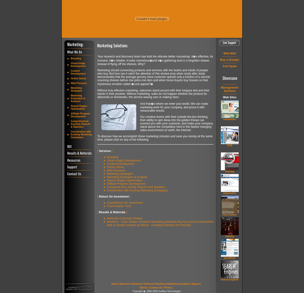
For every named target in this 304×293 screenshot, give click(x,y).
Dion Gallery (230, 214)
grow (229, 258)
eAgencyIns (229, 193)
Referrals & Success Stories (124, 218)
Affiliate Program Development (80, 115)
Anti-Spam (230, 66)
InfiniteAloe (229, 119)
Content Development (78, 72)
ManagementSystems (229, 89)
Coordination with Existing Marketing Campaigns (81, 134)
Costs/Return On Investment (125, 202)
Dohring (229, 171)
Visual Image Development (78, 64)
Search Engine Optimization (79, 107)
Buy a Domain (229, 59)
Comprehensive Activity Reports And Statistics (136, 187)
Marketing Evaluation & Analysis (78, 98)
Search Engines (229, 279)
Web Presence (79, 83)
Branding (76, 58)
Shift (229, 145)
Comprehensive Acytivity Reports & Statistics (80, 124)
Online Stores (78, 78)
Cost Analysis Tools (119, 206)
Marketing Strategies (76, 89)
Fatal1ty (229, 236)
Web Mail (229, 53)
